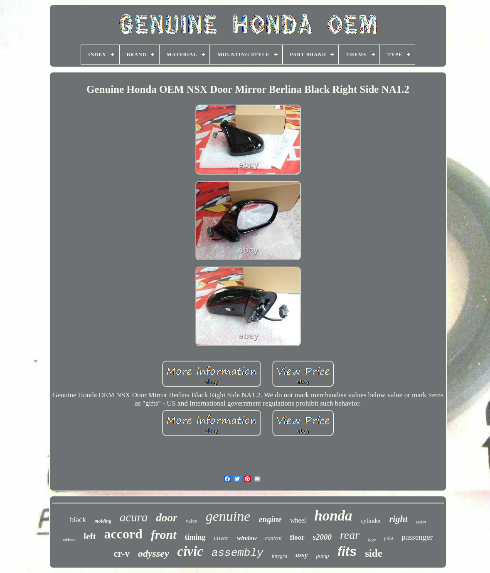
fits (347, 551)
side (373, 553)
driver (69, 539)
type (372, 539)
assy (301, 555)
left (90, 536)
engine (270, 519)
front (164, 534)
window (247, 538)
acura (134, 517)
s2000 (322, 537)
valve (191, 521)
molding (102, 521)
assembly (237, 553)
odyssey (153, 553)
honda (333, 516)
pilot (388, 538)
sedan (421, 522)
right (398, 518)
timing (195, 537)
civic (190, 551)
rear (349, 534)
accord (123, 533)
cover (221, 537)
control (273, 538)
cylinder (371, 520)
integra (280, 556)
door (166, 517)
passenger (417, 537)
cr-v (121, 553)
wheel (298, 520)
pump (322, 556)
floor (297, 537)
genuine (228, 516)
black (78, 520)
